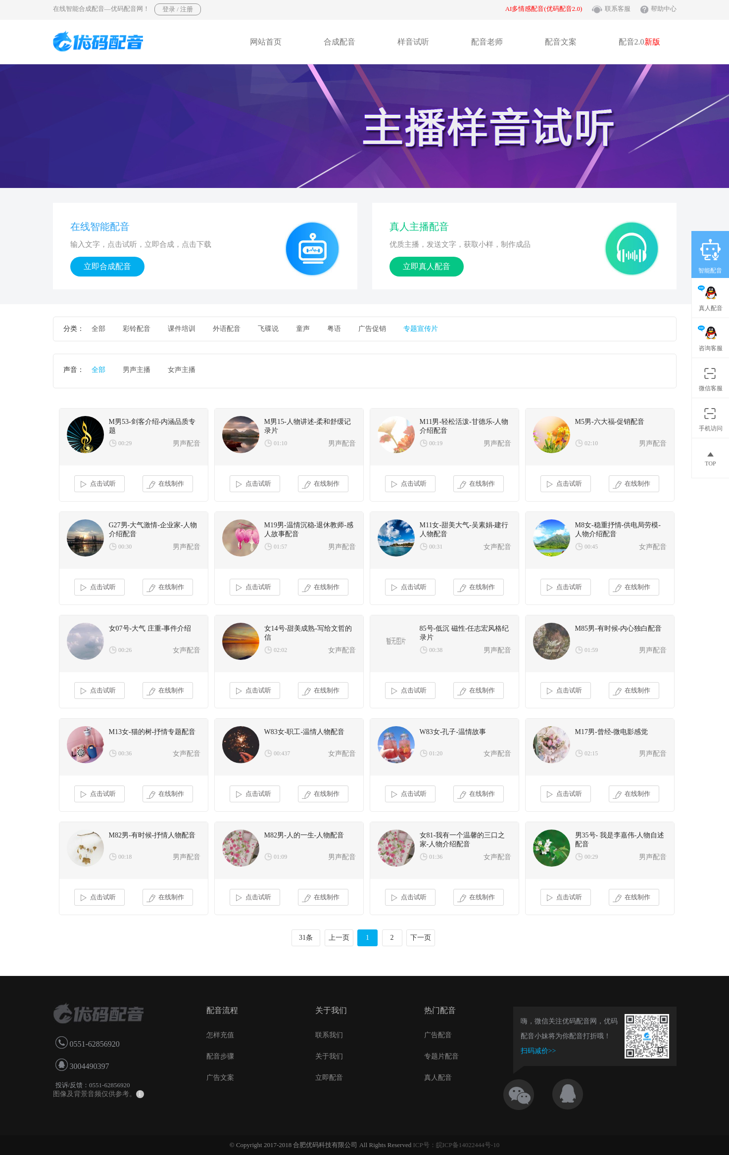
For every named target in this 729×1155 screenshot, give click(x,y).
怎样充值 (220, 1035)
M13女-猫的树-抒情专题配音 (152, 732)
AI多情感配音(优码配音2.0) (544, 8)
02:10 (591, 443)
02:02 (280, 650)
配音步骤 (220, 1056)
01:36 (435, 856)
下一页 (420, 937)
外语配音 (227, 328)
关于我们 (329, 1056)
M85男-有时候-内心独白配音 (618, 628)
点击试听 (97, 484)
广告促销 (372, 328)
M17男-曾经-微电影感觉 (611, 732)
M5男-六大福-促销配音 (610, 421)
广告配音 (438, 1035)
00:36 (125, 753)
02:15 (591, 753)
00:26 (125, 650)
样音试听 (413, 42)
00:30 (125, 546)
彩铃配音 (136, 328)
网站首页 (266, 42)
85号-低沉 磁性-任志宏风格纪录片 (464, 633)
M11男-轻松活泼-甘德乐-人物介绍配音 (464, 426)
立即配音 (329, 1077)
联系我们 (329, 1035)
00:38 (435, 650)
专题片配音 (441, 1056)
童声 (303, 328)
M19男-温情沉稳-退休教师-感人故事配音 (308, 529)
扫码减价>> (538, 1051)
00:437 (282, 753)
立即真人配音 (426, 266)
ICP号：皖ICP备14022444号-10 (456, 1145)
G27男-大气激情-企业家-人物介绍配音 (153, 529)
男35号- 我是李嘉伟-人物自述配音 (620, 840)
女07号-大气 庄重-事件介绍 (150, 628)
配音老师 (487, 42)
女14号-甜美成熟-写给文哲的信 (308, 633)
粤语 (334, 328)
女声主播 (181, 369)
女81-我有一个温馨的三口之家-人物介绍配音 (462, 840)
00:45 (591, 546)
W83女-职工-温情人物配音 (304, 732)
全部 (98, 328)
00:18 (125, 856)
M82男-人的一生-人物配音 (304, 835)
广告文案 (220, 1077)
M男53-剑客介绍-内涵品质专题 (152, 426)
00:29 (125, 443)
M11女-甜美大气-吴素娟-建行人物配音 (464, 529)
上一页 (339, 937)
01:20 (435, 753)
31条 (306, 937)
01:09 (280, 856)
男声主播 (136, 369)
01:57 (280, 546)
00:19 (435, 443)
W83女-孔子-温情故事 (453, 732)
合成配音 (339, 42)
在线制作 (165, 484)
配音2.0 (639, 42)
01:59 (591, 650)
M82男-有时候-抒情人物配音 (152, 835)
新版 (652, 42)
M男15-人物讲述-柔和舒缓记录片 (307, 426)
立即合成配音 (107, 266)
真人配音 (438, 1077)
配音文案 (561, 42)
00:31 (435, 546)
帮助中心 (664, 8)
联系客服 (618, 8)
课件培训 (181, 328)
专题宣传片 (420, 328)
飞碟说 (268, 328)
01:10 (280, 443)
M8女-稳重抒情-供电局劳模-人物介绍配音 (618, 529)
